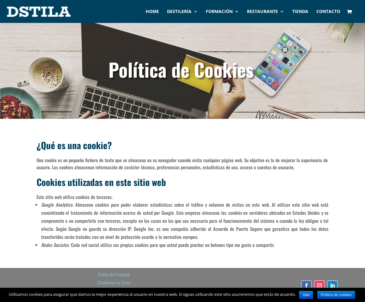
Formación (219, 11)
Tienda (300, 11)
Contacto (328, 11)
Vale (306, 295)
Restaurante (262, 11)
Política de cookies (336, 295)
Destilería (179, 11)
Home (152, 11)
